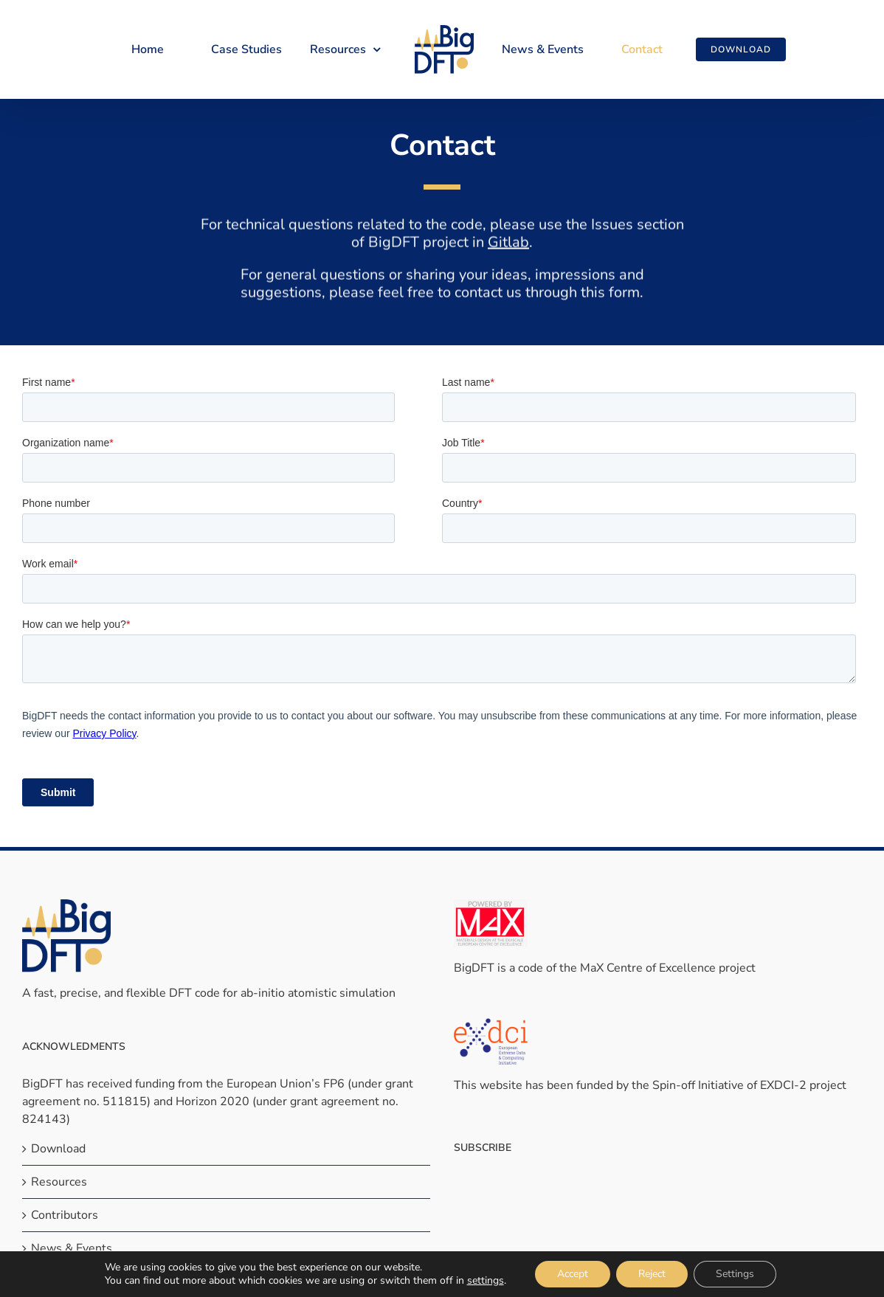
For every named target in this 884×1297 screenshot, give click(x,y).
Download (58, 1149)
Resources (59, 1182)
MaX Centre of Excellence (648, 968)
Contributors (64, 1215)
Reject (652, 1274)
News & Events (71, 1248)
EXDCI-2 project (803, 1085)
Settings (735, 1274)
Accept (572, 1274)
